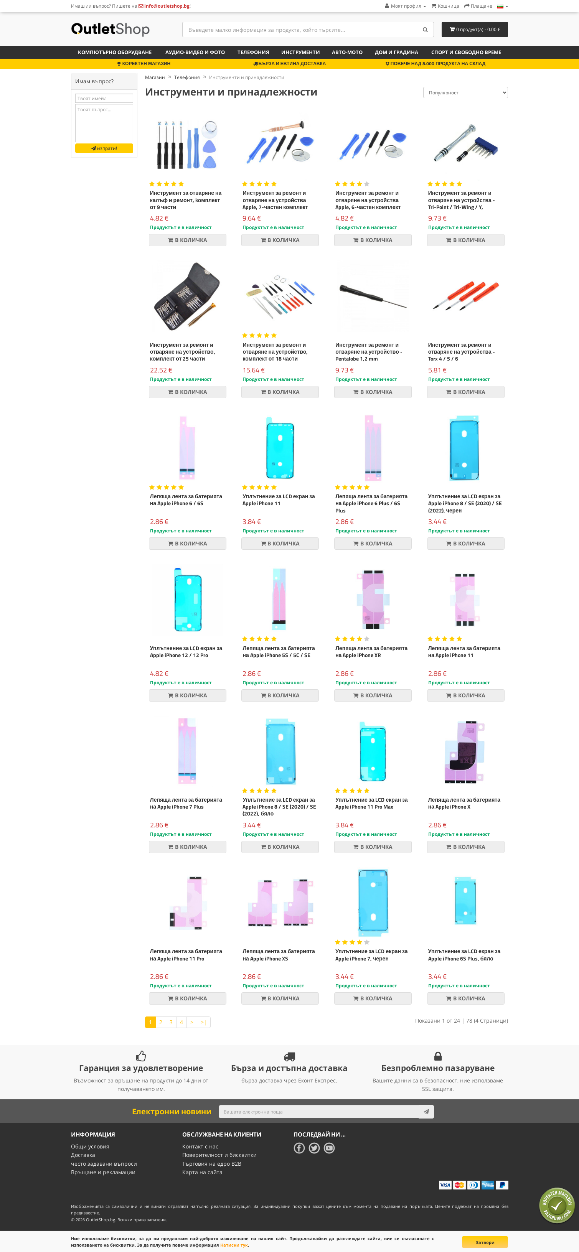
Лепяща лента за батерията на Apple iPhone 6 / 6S (186, 499)
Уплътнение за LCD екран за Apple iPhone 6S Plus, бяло (464, 954)
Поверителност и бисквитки (219, 1154)
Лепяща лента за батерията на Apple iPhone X (464, 803)
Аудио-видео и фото (195, 52)
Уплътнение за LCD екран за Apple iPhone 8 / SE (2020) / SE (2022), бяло (279, 806)
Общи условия (90, 1146)
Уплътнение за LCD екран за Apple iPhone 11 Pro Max (371, 803)
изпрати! (104, 148)
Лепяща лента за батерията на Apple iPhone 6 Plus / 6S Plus (371, 503)
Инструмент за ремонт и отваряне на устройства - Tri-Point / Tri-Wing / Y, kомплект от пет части (461, 203)
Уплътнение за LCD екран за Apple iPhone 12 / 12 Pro (186, 651)
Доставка (83, 1154)
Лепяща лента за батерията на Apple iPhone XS (278, 954)
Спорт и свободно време (466, 52)
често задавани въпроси (104, 1163)
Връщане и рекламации (103, 1172)
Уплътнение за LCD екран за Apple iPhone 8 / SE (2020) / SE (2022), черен (465, 503)
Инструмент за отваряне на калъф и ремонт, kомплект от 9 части (185, 200)
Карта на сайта (202, 1172)
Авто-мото (347, 52)
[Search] (425, 29)
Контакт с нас (200, 1146)
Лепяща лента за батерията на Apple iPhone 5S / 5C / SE (278, 651)
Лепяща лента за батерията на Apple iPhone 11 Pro (186, 954)
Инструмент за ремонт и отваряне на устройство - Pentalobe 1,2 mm (368, 351)
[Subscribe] (426, 1111)
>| (204, 1022)
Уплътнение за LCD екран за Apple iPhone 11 (278, 499)
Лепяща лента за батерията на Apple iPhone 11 (464, 651)
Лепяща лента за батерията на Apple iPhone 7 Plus (186, 803)
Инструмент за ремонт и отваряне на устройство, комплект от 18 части (275, 351)
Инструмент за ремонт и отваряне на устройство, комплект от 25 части (182, 351)
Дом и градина (396, 52)
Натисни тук (234, 1245)
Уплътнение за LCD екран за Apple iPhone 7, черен (371, 954)
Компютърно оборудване (115, 52)
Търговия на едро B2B (211, 1163)
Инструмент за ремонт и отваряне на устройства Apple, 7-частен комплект (275, 200)
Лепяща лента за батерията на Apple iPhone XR (371, 651)
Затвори (485, 1242)
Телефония (253, 52)
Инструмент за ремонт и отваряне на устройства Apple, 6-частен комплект (368, 200)
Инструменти (300, 52)
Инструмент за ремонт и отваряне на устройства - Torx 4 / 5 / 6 (461, 351)
